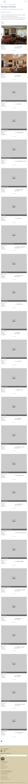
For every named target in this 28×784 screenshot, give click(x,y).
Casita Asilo (4, 100)
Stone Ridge (4, 415)
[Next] (4, 741)
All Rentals (6, 4)
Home (2, 4)
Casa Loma (4, 72)
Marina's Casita (5, 386)
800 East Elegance (5, 558)
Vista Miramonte (5, 729)
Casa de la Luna (5, 272)
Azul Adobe (4, 215)
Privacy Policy (19, 782)
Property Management (4, 766)
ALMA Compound (5, 129)
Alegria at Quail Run (5, 643)
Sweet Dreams (4, 43)
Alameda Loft (4, 615)
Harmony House (5, 300)
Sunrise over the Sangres (6, 586)
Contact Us (2, 765)
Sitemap (23, 782)
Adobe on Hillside (5, 186)
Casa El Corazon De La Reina (7, 529)
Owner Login (3, 768)
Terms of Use (15, 782)
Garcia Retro (4, 672)
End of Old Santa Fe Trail (6, 158)
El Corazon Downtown (6, 701)
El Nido (3, 329)
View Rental (14, 50)
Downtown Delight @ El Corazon (8, 243)
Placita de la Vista (5, 472)
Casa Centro (4, 358)
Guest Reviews (3, 763)
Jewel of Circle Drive (5, 443)
